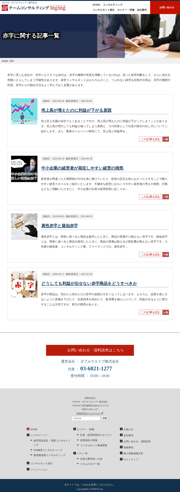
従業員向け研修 (87, 442)
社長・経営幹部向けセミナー (94, 437)
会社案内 (142, 10)
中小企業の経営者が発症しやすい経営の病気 (82, 168)
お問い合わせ (166, 7)
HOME (96, 5)
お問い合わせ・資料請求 (135, 443)
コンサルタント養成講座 (91, 447)
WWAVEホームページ (88, 417)
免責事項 (128, 449)
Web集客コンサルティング (46, 448)
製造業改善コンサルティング (47, 452)
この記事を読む (151, 139)
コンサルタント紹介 (104, 10)
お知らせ (128, 432)
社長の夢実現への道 (89, 460)
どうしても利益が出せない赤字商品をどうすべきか (89, 283)
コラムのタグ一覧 (88, 464)
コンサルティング (113, 5)
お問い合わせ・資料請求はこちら (98, 352)
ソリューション (37, 466)
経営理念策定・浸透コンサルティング (51, 443)
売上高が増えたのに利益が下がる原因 (76, 110)
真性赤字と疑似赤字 (59, 226)
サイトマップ (130, 460)
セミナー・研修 (125, 10)
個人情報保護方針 (132, 454)
